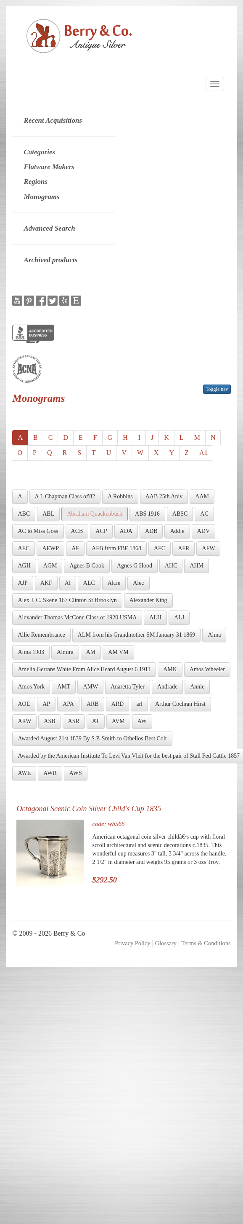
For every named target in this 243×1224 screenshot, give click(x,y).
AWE (24, 773)
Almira (65, 652)
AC (204, 514)
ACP (101, 531)
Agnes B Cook (86, 565)
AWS (75, 773)
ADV (203, 531)
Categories (39, 152)
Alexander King (148, 600)
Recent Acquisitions (53, 120)
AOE (24, 704)
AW (142, 721)
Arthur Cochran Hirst (180, 704)
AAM (202, 496)
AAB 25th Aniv (164, 496)
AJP (22, 583)
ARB (93, 704)
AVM (118, 721)
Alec (138, 583)
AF (75, 548)
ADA (126, 531)
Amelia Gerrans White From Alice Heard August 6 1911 (84, 669)
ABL (48, 514)
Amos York (31, 686)
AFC (159, 548)
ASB (49, 721)
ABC (24, 514)
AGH (24, 565)
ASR (73, 721)
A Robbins (120, 496)
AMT (63, 686)
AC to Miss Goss (38, 531)
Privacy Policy (132, 943)
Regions (36, 182)
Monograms (41, 197)
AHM (196, 565)
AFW (208, 548)
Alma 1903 (31, 652)
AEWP (50, 548)
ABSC (180, 514)
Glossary (166, 943)
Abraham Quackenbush (94, 514)
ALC (89, 583)
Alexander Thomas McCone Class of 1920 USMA (77, 617)
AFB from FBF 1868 (116, 548)
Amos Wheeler (207, 669)
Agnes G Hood (134, 565)
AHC (171, 565)
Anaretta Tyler (128, 686)
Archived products (50, 260)
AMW (90, 686)
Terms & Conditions (205, 943)
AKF (46, 583)
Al (68, 583)
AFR (183, 548)
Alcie (114, 583)
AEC (23, 548)
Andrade (167, 686)
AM (91, 652)
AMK (170, 669)
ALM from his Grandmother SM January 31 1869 (136, 635)
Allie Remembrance (41, 635)
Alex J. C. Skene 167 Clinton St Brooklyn (67, 600)
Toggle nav (217, 389)
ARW (24, 721)
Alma (214, 635)
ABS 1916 (147, 514)
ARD (117, 704)
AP (46, 704)
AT (95, 721)
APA (68, 704)
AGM (50, 565)
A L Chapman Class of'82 (65, 496)
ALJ (179, 617)
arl (139, 704)
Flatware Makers (49, 167)
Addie (177, 531)
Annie (197, 686)
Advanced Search (49, 228)
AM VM (118, 652)
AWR (50, 773)
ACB (77, 531)
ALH (155, 617)
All (203, 452)
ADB (151, 531)
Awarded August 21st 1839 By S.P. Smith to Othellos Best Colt (92, 738)
